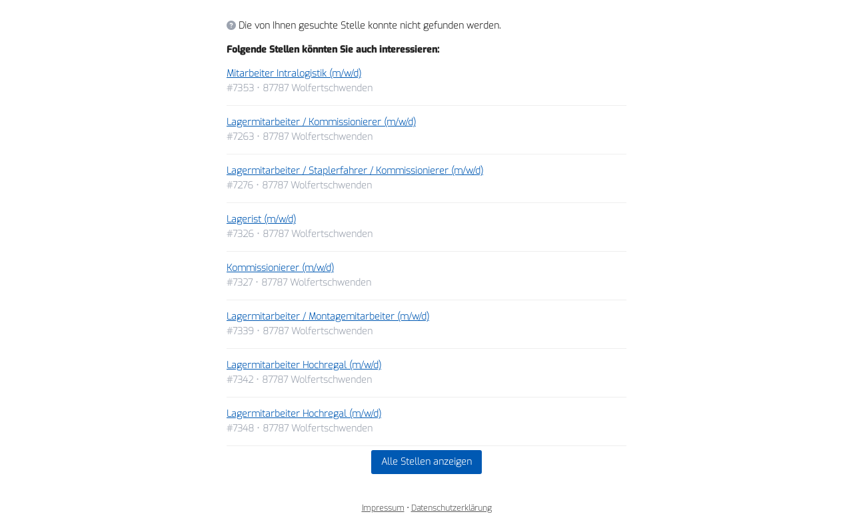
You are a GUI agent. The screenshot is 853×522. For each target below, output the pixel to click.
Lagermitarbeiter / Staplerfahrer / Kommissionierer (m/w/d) (355, 170)
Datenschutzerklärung (451, 508)
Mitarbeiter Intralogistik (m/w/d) (294, 73)
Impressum (383, 508)
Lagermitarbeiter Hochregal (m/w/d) (304, 365)
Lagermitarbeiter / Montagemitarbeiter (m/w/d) (328, 316)
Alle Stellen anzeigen (426, 461)
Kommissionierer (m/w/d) (280, 268)
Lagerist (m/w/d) (261, 219)
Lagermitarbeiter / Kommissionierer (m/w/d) (321, 122)
